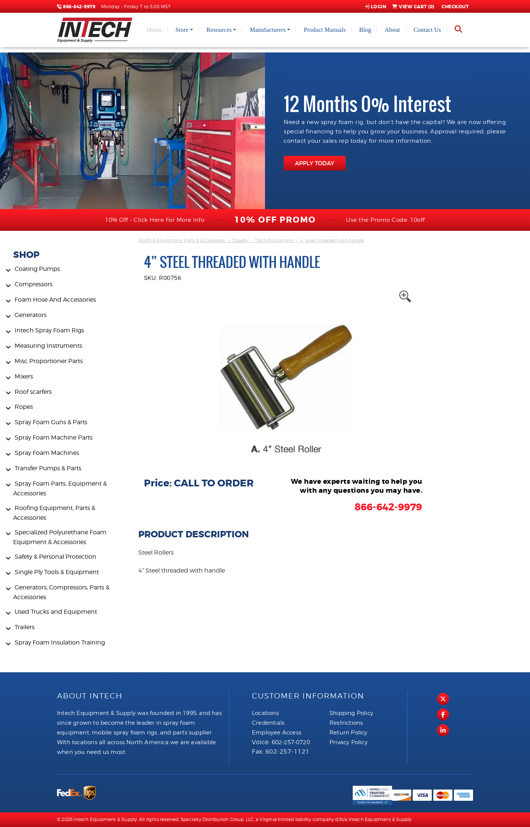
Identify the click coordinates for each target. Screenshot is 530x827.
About (392, 30)
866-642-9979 (76, 7)
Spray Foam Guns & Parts (51, 422)
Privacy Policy (348, 742)
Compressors (33, 284)
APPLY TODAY (314, 163)
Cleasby (240, 240)
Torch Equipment (274, 240)
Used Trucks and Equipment (56, 611)
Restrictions (346, 722)
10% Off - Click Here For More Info (154, 220)
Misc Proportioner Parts (49, 361)
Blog (365, 30)
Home (154, 30)
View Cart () (413, 7)
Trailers (24, 627)
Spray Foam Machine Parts (54, 437)
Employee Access (276, 732)
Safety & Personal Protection (55, 556)
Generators (30, 315)
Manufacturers (268, 30)
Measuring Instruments (48, 345)
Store (182, 30)
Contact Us (427, 30)
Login (375, 7)
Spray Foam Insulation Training (60, 642)
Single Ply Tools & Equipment (57, 572)
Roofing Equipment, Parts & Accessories (181, 240)
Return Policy (348, 732)
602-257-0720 (291, 742)
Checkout (454, 7)
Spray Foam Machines (47, 452)
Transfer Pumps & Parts (48, 468)
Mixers (24, 376)
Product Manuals (325, 30)
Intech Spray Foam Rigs (49, 330)
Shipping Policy (351, 713)
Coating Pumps (37, 268)
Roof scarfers (33, 391)
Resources (219, 30)
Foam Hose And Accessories (55, 299)
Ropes (24, 406)
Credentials (268, 722)
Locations (265, 713)
